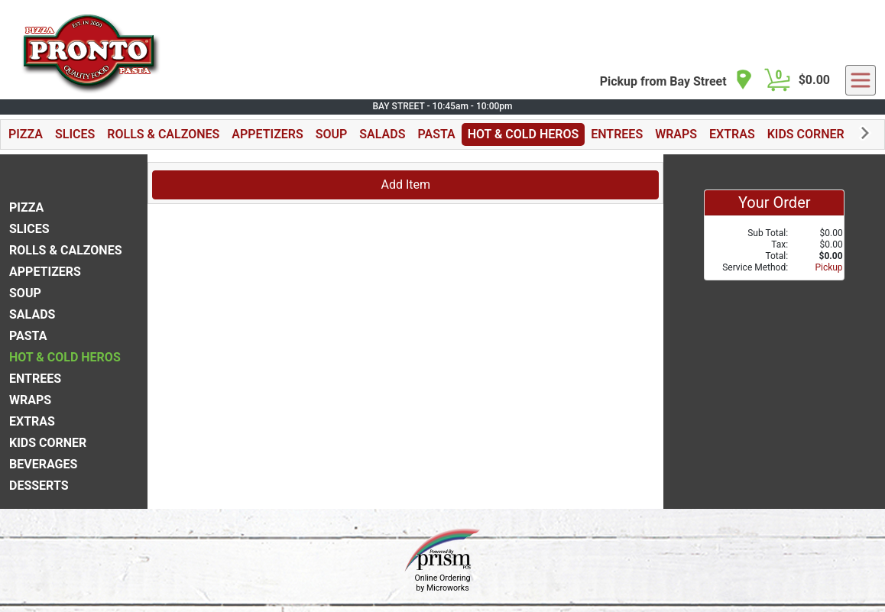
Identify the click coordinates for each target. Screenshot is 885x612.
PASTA (436, 134)
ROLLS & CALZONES (163, 134)
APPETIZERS (267, 134)
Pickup (828, 267)
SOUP (332, 134)
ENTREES (617, 134)
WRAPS (676, 134)
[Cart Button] (777, 80)
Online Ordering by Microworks (442, 583)
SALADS (382, 134)
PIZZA (25, 134)
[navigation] (676, 80)
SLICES (75, 134)
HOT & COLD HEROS (523, 134)
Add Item (405, 184)
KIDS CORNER (805, 134)
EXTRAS (732, 134)
